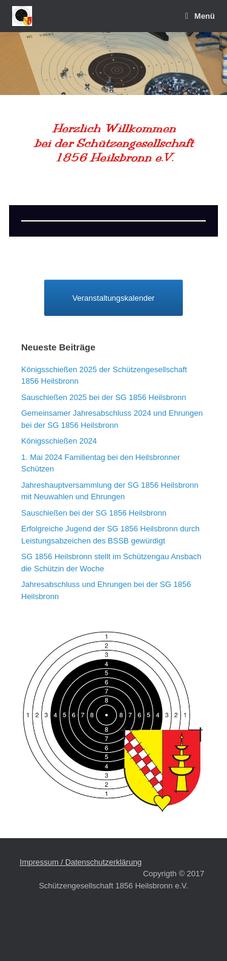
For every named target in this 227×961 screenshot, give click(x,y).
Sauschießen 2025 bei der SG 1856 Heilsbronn (103, 397)
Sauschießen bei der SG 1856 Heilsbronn (93, 512)
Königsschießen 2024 (59, 440)
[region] (113, 63)
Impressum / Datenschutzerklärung (81, 862)
